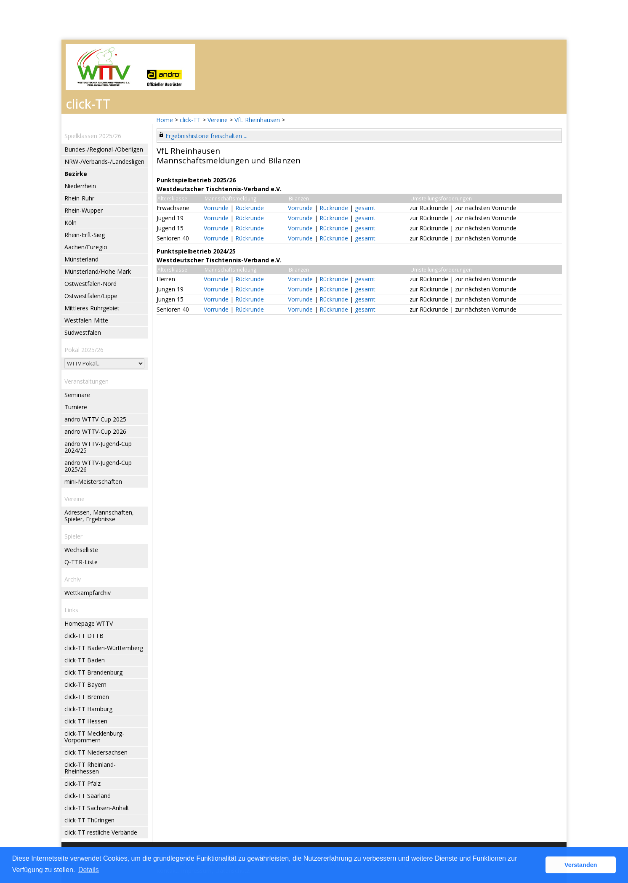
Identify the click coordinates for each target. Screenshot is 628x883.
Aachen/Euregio (85, 247)
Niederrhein (80, 186)
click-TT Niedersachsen (96, 752)
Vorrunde (216, 208)
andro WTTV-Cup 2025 (95, 419)
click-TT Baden (84, 660)
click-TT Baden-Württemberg (103, 648)
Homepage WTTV (88, 623)
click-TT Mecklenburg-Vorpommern (94, 736)
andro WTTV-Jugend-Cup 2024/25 (98, 447)
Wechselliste (81, 550)
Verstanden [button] (580, 865)
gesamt (365, 208)
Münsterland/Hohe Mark (97, 271)
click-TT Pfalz (82, 783)
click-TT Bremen (86, 697)
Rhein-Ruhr (79, 198)
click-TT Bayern (85, 684)
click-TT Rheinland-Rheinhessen (90, 767)
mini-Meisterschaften (93, 482)
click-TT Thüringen (89, 820)
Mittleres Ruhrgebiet (92, 308)
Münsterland (81, 259)
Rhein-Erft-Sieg (84, 235)
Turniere (75, 407)
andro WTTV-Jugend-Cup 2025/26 (98, 466)
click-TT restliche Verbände (100, 832)
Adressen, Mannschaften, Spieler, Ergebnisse (99, 515)
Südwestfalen (82, 332)
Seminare (77, 395)
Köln (70, 223)
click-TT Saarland (87, 796)
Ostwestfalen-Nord (90, 284)
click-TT (190, 120)
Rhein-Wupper (83, 210)
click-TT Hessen (85, 721)
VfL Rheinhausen (257, 120)
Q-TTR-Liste (81, 562)
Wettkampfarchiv (87, 593)
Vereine (218, 120)
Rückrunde (249, 208)
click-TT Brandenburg (93, 672)
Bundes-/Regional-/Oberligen (103, 149)
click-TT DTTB (84, 636)
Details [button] (88, 869)
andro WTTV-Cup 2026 (95, 431)
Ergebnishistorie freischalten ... (206, 136)
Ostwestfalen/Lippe (90, 296)
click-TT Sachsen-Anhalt (96, 808)
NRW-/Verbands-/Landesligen (104, 161)
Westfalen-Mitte (86, 320)
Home (164, 120)
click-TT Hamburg (88, 709)
